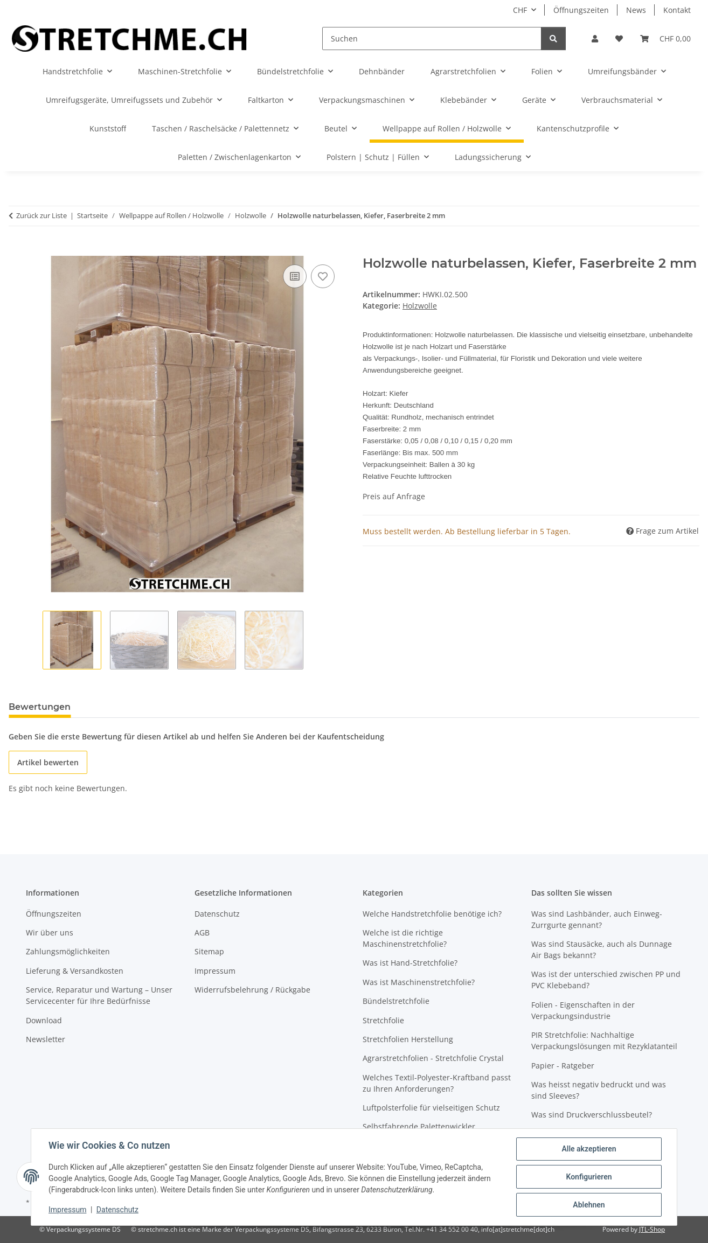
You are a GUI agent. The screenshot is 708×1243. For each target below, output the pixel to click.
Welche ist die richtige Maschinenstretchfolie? (405, 938)
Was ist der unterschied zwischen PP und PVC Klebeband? (606, 979)
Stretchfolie (383, 1020)
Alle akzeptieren (588, 1148)
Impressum (67, 1209)
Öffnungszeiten (581, 10)
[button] (595, 38)
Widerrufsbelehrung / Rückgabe (252, 989)
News (636, 10)
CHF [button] (520, 10)
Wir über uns (49, 932)
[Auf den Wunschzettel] (323, 276)
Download (44, 1020)
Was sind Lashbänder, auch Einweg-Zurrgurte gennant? (596, 919)
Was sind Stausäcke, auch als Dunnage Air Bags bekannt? (601, 949)
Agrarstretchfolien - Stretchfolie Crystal (433, 1058)
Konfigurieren (589, 1176)
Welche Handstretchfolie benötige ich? (432, 914)
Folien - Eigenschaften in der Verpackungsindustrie (583, 1010)
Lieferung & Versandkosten (74, 971)
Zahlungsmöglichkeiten (68, 951)
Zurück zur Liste (41, 215)
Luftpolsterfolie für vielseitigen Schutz (431, 1107)
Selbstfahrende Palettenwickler (419, 1126)
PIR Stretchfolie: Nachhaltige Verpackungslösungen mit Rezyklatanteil (604, 1040)
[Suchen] (432, 38)
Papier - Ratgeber (562, 1065)
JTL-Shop (652, 1229)
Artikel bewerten (48, 762)
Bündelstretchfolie (396, 1001)
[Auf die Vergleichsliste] (295, 276)
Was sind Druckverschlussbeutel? (591, 1114)
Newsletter (45, 1039)
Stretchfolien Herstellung (408, 1039)
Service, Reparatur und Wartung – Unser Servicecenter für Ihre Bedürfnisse (99, 995)
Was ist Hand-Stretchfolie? (410, 963)
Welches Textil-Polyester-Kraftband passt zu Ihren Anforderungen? (437, 1083)
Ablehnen (589, 1204)
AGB (202, 932)
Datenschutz (117, 1209)
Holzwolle (419, 306)
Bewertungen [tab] (40, 707)
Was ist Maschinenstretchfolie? (419, 982)
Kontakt (677, 10)
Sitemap (209, 951)
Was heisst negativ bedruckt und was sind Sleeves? (598, 1090)
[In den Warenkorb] (17, 250)
